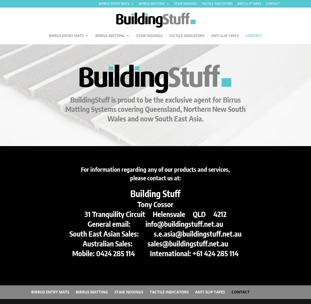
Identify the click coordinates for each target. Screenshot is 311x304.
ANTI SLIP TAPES (249, 4)
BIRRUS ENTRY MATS (114, 4)
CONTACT (273, 4)
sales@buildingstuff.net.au (187, 243)
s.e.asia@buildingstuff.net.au (198, 233)
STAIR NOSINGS (185, 4)
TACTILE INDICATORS (217, 4)
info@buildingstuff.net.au (184, 223)
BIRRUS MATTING (152, 4)
